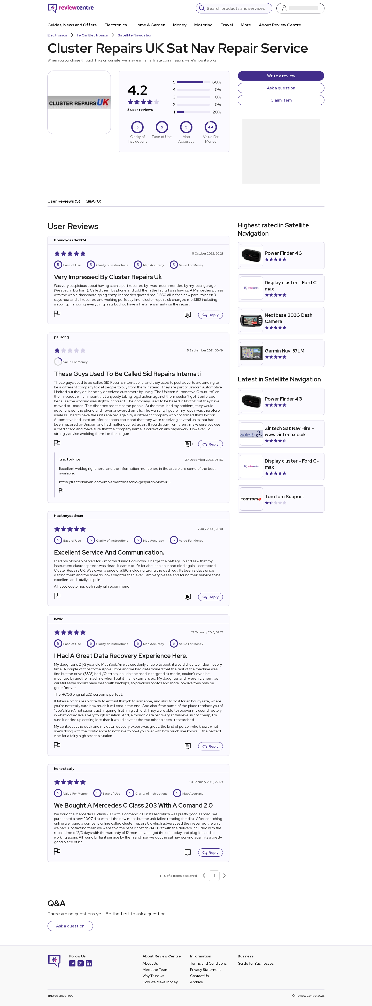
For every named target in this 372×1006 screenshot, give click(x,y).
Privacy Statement (205, 969)
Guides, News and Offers (72, 25)
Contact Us (199, 975)
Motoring (203, 25)
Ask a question (281, 88)
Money (180, 25)
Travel (226, 25)
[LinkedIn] (89, 964)
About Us (150, 963)
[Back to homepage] (71, 8)
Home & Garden (150, 25)
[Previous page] (204, 875)
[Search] (238, 8)
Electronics (115, 25)
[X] (81, 964)
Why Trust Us (153, 975)
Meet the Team (155, 969)
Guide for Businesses (256, 963)
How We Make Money (160, 982)
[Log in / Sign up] (300, 8)
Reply (211, 314)
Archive (196, 982)
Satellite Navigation (135, 35)
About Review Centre (280, 25)
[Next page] (224, 875)
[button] (57, 314)
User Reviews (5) (64, 201)
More (246, 25)
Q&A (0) (94, 201)
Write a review (281, 76)
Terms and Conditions (208, 963)
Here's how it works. (201, 60)
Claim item (281, 100)
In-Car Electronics (92, 35)
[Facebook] (72, 964)
